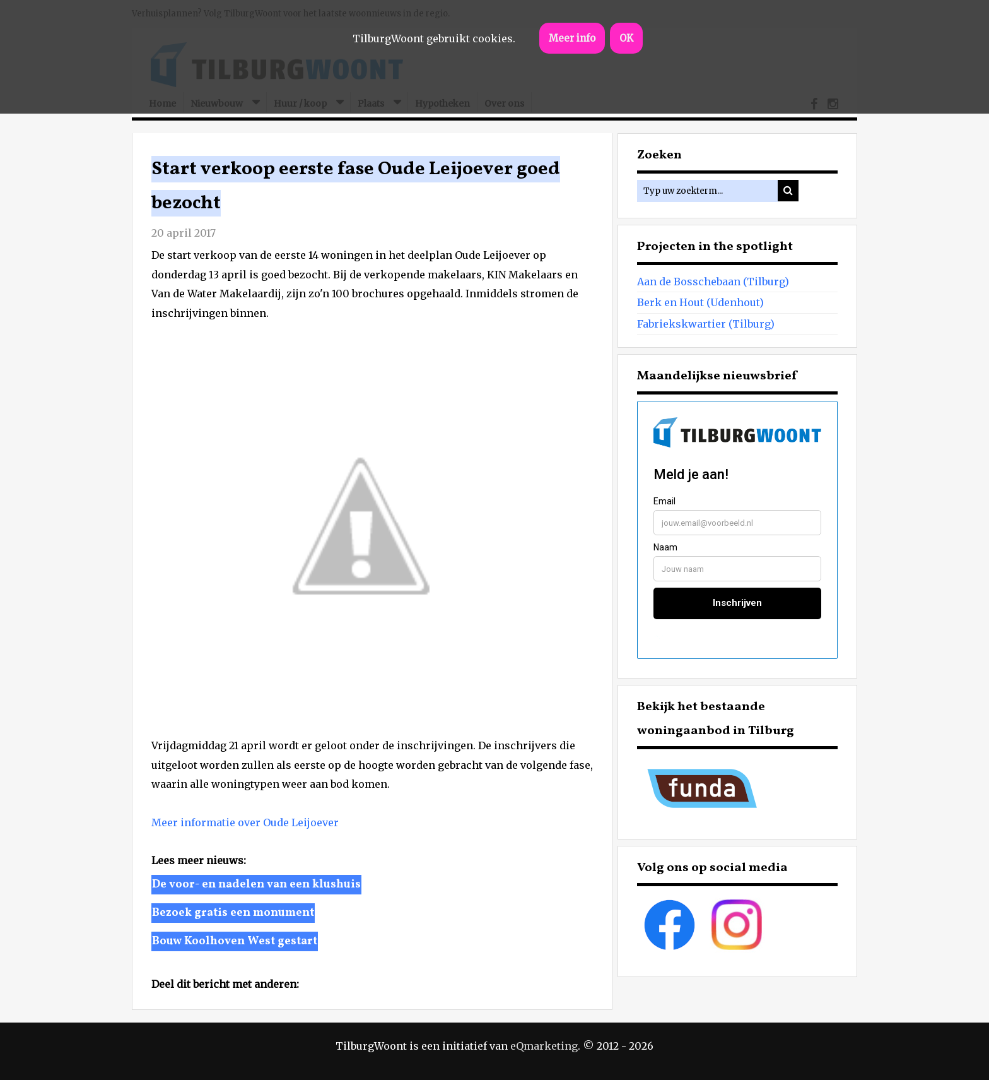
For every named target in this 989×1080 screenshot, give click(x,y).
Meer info (572, 38)
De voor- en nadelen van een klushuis (256, 885)
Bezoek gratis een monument (233, 913)
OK (626, 38)
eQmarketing (544, 1046)
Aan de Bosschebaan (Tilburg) (713, 281)
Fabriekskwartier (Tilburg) (706, 323)
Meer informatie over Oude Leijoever (245, 822)
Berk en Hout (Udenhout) (700, 302)
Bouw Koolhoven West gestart (234, 941)
